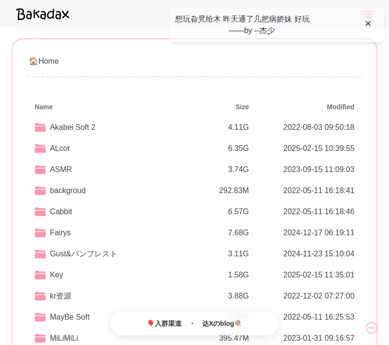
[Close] (365, 23)
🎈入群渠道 (164, 323)
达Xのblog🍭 (222, 323)
